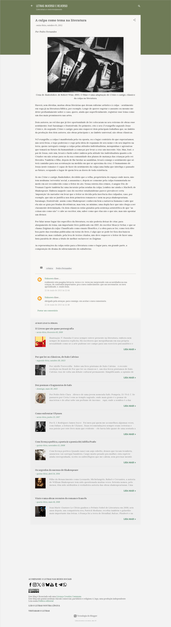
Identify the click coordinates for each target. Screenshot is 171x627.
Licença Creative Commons (69, 596)
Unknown (49, 278)
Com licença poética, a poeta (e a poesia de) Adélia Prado (65, 441)
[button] (134, 20)
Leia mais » (130, 349)
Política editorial (45, 601)
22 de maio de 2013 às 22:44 (57, 290)
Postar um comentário (48, 311)
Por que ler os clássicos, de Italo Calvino (57, 357)
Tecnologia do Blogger (85, 616)
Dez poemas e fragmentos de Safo (53, 385)
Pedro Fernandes (63, 268)
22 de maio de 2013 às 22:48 (57, 305)
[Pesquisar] (139, 6)
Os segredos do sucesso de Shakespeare (56, 470)
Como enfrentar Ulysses (48, 413)
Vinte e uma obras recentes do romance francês (61, 498)
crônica (49, 268)
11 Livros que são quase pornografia (54, 328)
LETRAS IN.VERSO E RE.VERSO (51, 6)
